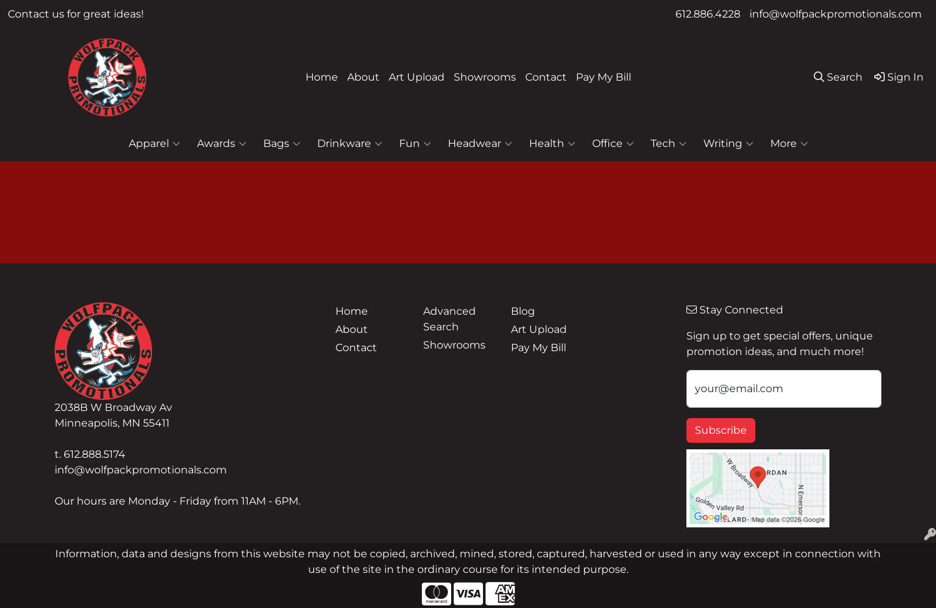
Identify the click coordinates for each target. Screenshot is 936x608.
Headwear (480, 144)
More (789, 144)
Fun (415, 144)
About (363, 77)
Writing (728, 144)
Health (552, 144)
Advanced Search (449, 319)
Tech (668, 144)
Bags (281, 144)
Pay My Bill (603, 77)
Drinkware (349, 144)
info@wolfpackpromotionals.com (835, 14)
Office (613, 144)
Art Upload (417, 77)
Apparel (154, 144)
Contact (546, 77)
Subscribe (721, 430)
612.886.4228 (707, 14)
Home (322, 77)
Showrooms (485, 77)
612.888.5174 (94, 454)
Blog (523, 311)
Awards (221, 144)
